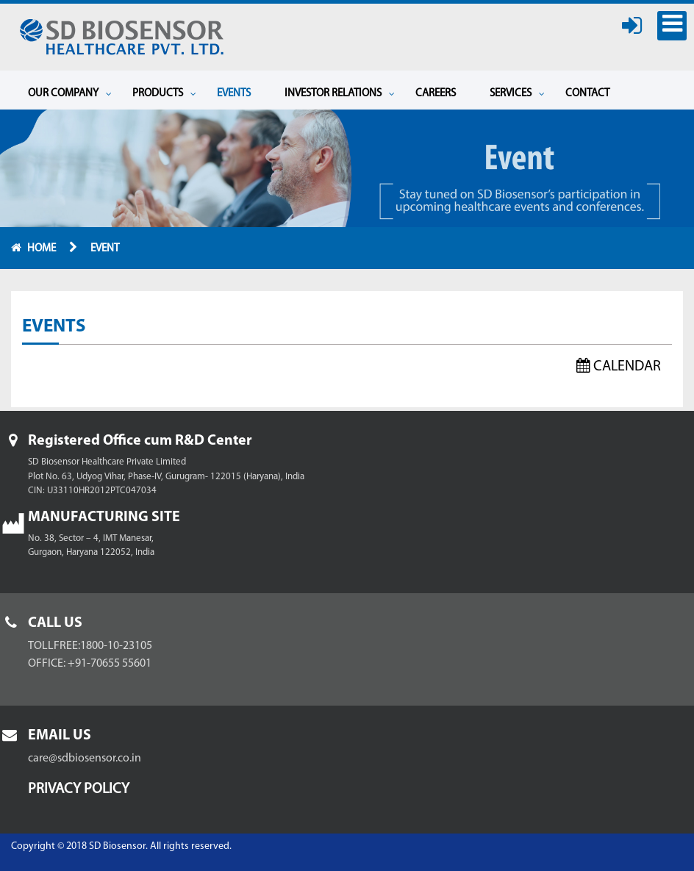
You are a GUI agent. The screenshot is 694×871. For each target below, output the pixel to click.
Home (42, 248)
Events (234, 93)
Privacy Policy (78, 789)
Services (517, 93)
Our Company (70, 93)
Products (164, 93)
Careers (435, 93)
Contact (587, 93)
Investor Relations (340, 93)
